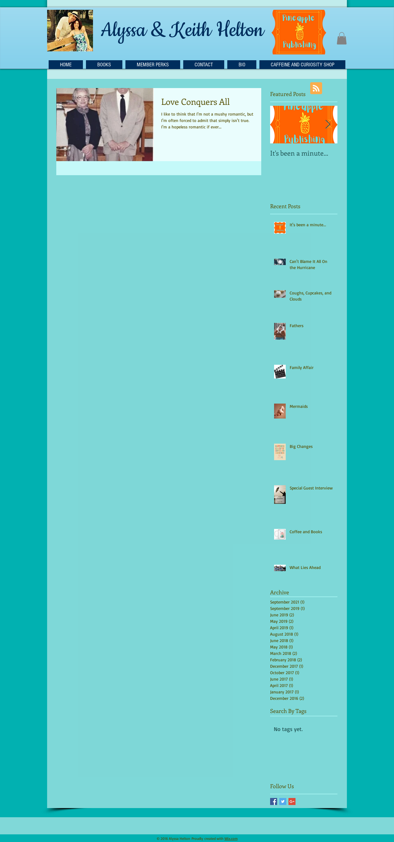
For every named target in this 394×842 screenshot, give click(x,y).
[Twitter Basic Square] (282, 801)
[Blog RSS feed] (316, 88)
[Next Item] (327, 124)
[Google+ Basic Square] (292, 801)
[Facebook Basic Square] (273, 801)
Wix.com (231, 838)
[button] (341, 38)
